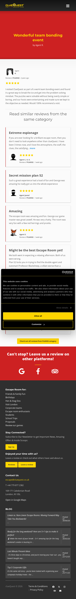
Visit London (11, 404)
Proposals (10, 421)
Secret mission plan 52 (26, 175)
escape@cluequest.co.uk (17, 479)
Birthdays (10, 397)
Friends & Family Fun (15, 394)
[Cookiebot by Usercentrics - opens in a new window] (62, 272)
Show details (62, 308)
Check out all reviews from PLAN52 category (38, 341)
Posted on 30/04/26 (66, 519)
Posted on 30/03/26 (66, 537)
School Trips (11, 418)
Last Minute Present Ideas (18, 551)
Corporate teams (13, 408)
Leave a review (27, 464)
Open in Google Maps (15, 499)
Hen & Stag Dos (13, 400)
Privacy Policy (36, 589)
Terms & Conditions (38, 586)
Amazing (15, 211)
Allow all (38, 316)
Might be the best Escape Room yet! (36, 250)
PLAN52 (16, 78)
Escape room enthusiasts (17, 411)
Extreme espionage (23, 133)
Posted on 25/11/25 (66, 571)
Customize (38, 324)
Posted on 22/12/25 (66, 555)
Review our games (14, 425)
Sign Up (11, 447)
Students (9, 414)
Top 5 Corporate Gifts (16, 567)
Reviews (11, 464)
